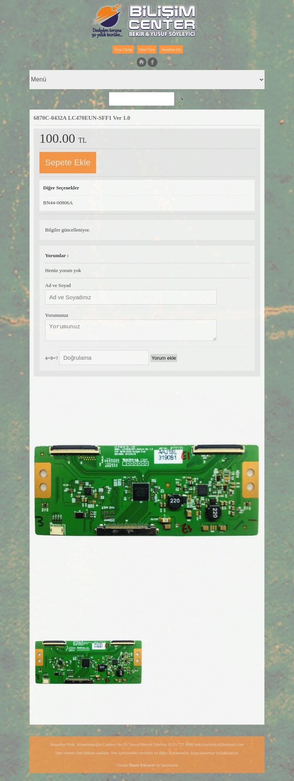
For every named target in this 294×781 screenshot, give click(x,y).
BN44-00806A (58, 202)
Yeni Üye (147, 49)
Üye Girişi (123, 49)
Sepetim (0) (171, 49)
